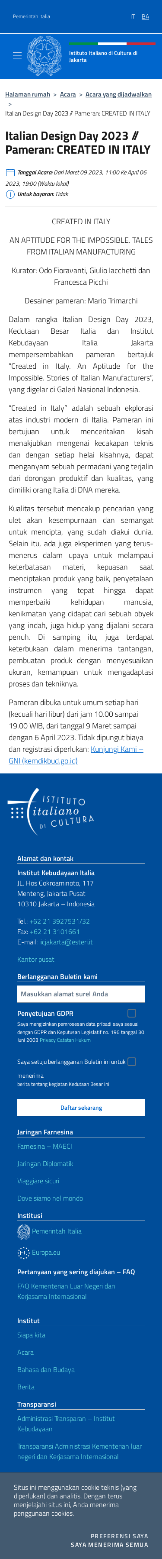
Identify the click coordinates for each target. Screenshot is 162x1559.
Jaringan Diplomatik (45, 1163)
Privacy (48, 1040)
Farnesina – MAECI (44, 1146)
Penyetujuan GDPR (45, 1013)
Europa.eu (38, 1252)
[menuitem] (136, 13)
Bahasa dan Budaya (46, 1369)
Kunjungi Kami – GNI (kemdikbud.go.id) (76, 755)
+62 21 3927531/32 (59, 921)
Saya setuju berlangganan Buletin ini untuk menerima (71, 1063)
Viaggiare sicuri (38, 1181)
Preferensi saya (119, 1536)
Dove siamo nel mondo (50, 1198)
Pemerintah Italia (31, 16)
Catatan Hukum (74, 1040)
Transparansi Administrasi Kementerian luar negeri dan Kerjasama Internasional (79, 1451)
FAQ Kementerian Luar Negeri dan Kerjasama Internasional (66, 1291)
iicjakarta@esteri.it (66, 942)
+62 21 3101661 (55, 931)
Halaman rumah (27, 94)
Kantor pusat (35, 959)
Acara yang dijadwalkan (119, 94)
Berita (26, 1387)
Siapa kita (31, 1335)
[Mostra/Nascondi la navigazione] (17, 55)
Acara (68, 94)
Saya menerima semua (109, 1545)
